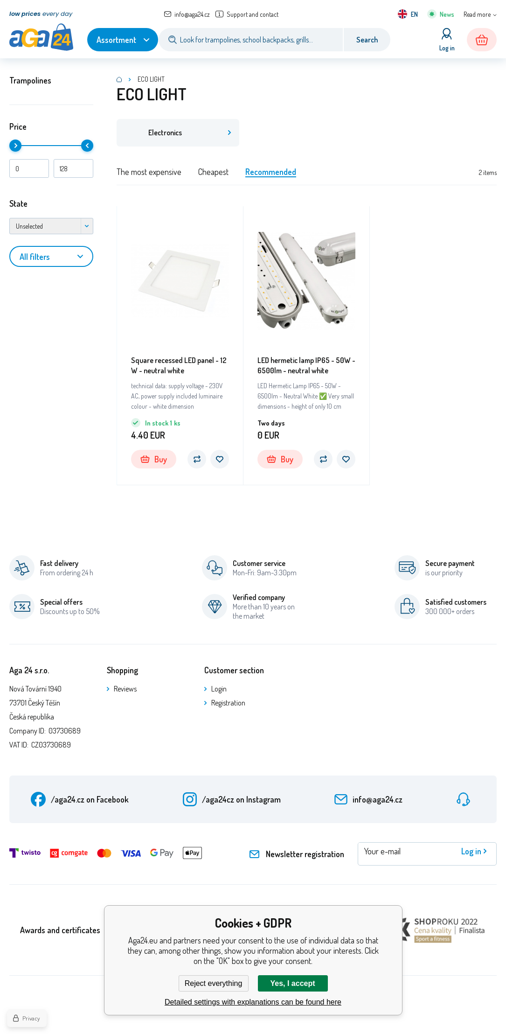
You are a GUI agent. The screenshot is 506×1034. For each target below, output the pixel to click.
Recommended (270, 172)
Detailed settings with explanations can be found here (253, 1002)
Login (219, 689)
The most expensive (149, 172)
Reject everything (214, 983)
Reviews (125, 689)
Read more (477, 14)
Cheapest (213, 172)
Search (367, 39)
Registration (228, 703)
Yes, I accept (292, 983)
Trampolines (30, 80)
